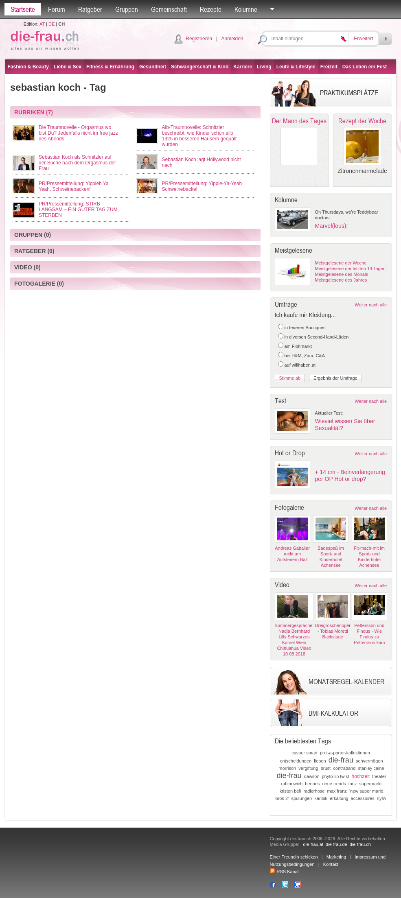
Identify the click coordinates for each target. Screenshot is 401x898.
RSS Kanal (284, 871)
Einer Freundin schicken (294, 856)
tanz (352, 783)
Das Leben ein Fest (364, 67)
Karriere (242, 67)
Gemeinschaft (169, 9)
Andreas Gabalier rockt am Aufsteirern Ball (292, 554)
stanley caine (371, 768)
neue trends (334, 783)
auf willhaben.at (300, 365)
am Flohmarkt (298, 346)
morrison (287, 768)
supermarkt (370, 783)
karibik (320, 798)
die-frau (341, 760)
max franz (337, 791)
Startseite (23, 9)
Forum (56, 9)
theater (379, 776)
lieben (320, 760)
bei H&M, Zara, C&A (305, 355)
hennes (312, 783)
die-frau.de (336, 844)
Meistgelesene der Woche (341, 262)
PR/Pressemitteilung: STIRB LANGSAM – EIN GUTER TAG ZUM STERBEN (78, 209)
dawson (312, 776)
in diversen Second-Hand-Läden (317, 336)
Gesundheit (152, 67)
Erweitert (363, 39)
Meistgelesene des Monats (341, 274)
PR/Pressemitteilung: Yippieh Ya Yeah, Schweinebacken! (74, 186)
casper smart (304, 752)
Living (264, 67)
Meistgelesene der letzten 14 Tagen (350, 268)
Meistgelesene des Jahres (341, 279)
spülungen (301, 798)
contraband (344, 768)
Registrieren (199, 39)
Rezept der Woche (362, 121)
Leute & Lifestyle (296, 67)
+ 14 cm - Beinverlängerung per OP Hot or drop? (350, 475)
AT (42, 24)
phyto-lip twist (335, 776)
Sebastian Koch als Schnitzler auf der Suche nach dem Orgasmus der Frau (77, 162)
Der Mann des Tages (299, 121)
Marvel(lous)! (331, 226)
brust (326, 768)
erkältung (339, 798)
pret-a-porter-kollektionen (345, 752)
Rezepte (210, 9)
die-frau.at (313, 844)
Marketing (336, 856)
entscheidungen (295, 760)
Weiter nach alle (371, 304)
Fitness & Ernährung (110, 67)
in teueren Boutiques (305, 327)
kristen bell (290, 791)
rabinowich (291, 783)
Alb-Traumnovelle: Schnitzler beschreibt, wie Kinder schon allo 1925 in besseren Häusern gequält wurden (199, 136)
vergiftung (308, 768)
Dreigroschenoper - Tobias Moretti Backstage (333, 631)
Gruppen (126, 9)
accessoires (363, 798)
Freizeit (328, 67)
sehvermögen (369, 760)
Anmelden (232, 39)
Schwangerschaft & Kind (199, 67)
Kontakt (330, 864)
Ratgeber (90, 9)
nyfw (381, 798)
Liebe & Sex (67, 67)
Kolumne (245, 9)
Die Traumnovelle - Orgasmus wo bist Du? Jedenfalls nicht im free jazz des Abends (78, 133)
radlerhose (313, 791)
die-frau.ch (360, 844)
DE (51, 24)
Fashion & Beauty (28, 67)
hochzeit (360, 776)
